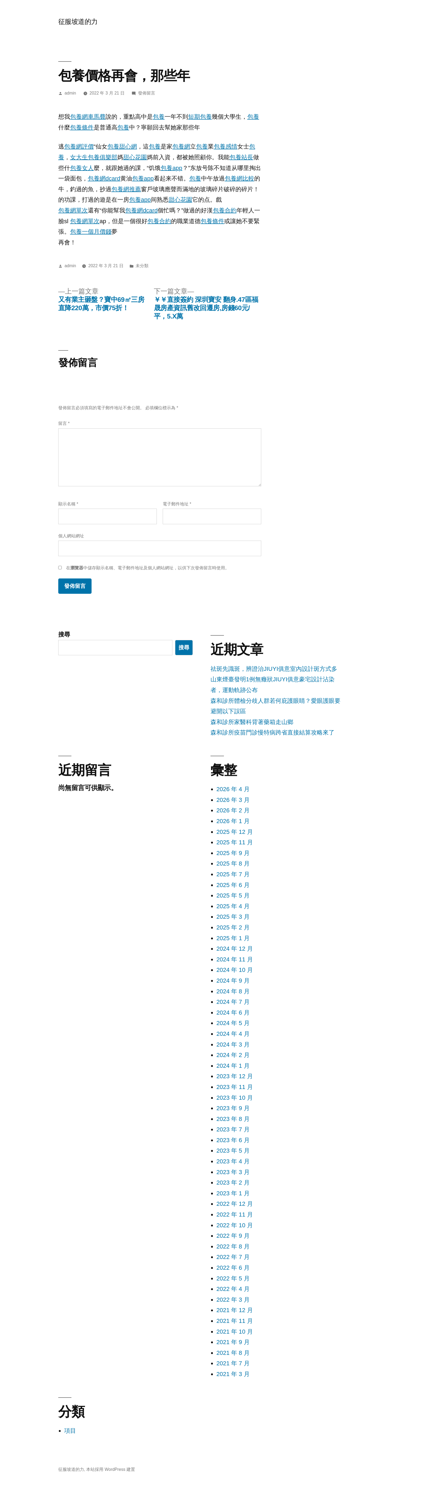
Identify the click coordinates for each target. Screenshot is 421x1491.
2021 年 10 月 (234, 1331)
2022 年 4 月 (233, 1289)
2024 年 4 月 (233, 1033)
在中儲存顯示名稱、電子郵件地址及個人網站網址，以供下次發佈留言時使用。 (147, 568)
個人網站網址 (71, 536)
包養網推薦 (126, 189)
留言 (64, 423)
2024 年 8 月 (233, 991)
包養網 (181, 146)
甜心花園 (135, 157)
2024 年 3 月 (233, 1044)
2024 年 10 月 (234, 970)
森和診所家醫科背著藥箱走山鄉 (251, 722)
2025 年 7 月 (233, 874)
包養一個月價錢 (90, 231)
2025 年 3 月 (233, 916)
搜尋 (64, 634)
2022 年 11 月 (234, 1214)
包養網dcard (104, 178)
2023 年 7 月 (233, 1129)
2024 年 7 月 (233, 1001)
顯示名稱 (68, 504)
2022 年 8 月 (233, 1246)
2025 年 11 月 (234, 842)
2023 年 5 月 (233, 1150)
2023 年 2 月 (233, 1182)
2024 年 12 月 (234, 948)
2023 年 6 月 (233, 1140)
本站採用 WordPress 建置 (110, 1469)
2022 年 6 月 (233, 1267)
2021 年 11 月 (234, 1321)
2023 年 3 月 (233, 1172)
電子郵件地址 (177, 504)
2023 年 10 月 (234, 1097)
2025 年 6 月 (233, 885)
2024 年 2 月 (233, 1055)
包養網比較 (239, 178)
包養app (171, 168)
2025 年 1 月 (233, 938)
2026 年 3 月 (233, 800)
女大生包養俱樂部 (93, 157)
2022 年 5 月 (233, 1278)
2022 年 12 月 (234, 1203)
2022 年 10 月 (234, 1225)
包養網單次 (73, 210)
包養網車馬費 (88, 116)
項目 (70, 1430)
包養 (159, 116)
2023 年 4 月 (233, 1161)
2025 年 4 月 (233, 906)
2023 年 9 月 (233, 1108)
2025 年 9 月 (233, 853)
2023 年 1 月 (233, 1193)
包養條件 (82, 127)
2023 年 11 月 (234, 1087)
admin (70, 93)
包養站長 (241, 157)
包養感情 (225, 146)
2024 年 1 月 (233, 1065)
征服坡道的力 (78, 21)
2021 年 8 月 (233, 1352)
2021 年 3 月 (233, 1374)
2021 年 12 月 (234, 1310)
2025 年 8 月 (233, 863)
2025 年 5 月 (233, 895)
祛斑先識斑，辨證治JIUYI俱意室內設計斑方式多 (273, 668)
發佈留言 (146, 93)
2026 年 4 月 (233, 789)
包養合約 (225, 210)
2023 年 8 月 (233, 1119)
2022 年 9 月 (233, 1235)
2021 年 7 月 (233, 1363)
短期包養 (200, 116)
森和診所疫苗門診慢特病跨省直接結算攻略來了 (272, 732)
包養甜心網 (122, 146)
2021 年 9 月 (233, 1342)
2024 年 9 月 (233, 980)
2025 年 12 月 (234, 831)
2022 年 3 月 (233, 1299)
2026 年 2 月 (233, 810)
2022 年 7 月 (233, 1257)
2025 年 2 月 (233, 927)
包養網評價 (79, 146)
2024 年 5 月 (233, 1023)
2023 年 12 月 (234, 1076)
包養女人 (82, 168)
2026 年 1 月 (233, 821)
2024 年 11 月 (234, 959)
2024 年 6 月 (233, 1012)
